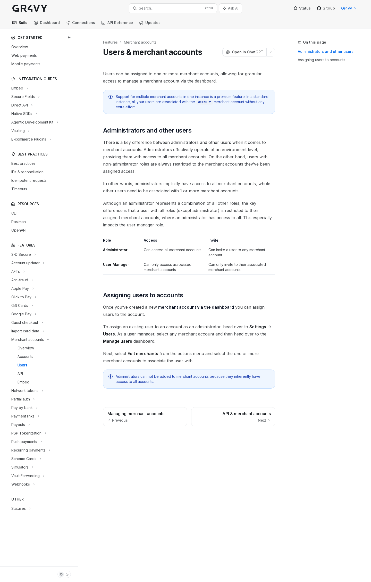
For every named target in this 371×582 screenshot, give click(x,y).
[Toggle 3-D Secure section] (23, 254)
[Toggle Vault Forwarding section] (27, 476)
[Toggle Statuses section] (20, 508)
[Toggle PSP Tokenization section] (28, 433)
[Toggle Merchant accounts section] (29, 339)
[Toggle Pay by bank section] (23, 408)
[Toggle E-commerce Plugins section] (30, 139)
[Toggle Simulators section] (21, 467)
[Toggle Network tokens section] (26, 391)
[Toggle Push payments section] (26, 442)
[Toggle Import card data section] (27, 331)
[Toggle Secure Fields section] (25, 97)
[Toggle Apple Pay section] (22, 288)
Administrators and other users (325, 51)
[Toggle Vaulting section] (19, 131)
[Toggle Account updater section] (27, 263)
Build (20, 24)
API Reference (117, 24)
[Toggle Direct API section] (21, 105)
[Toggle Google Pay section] (23, 314)
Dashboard (47, 24)
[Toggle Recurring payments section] (30, 450)
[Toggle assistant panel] (230, 8)
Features (110, 42)
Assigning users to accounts (321, 60)
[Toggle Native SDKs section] (23, 114)
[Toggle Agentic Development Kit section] (34, 122)
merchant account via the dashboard (196, 307)
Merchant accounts (140, 42)
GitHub (326, 8)
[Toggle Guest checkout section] (26, 322)
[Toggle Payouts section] (20, 425)
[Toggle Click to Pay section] (23, 297)
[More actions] (270, 52)
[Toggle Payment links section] (24, 416)
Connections (80, 24)
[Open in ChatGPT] (244, 52)
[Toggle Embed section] (19, 88)
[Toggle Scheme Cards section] (25, 459)
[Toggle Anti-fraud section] (21, 280)
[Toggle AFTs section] (17, 271)
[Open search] (172, 8)
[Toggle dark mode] (64, 574)
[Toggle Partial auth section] (22, 399)
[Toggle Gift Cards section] (21, 305)
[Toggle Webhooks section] (22, 484)
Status (302, 8)
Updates (150, 24)
